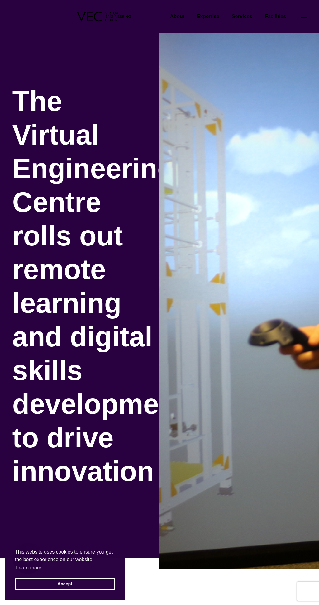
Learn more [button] (28, 567)
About (177, 16)
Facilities (275, 16)
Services (242, 16)
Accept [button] (64, 583)
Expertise (208, 16)
